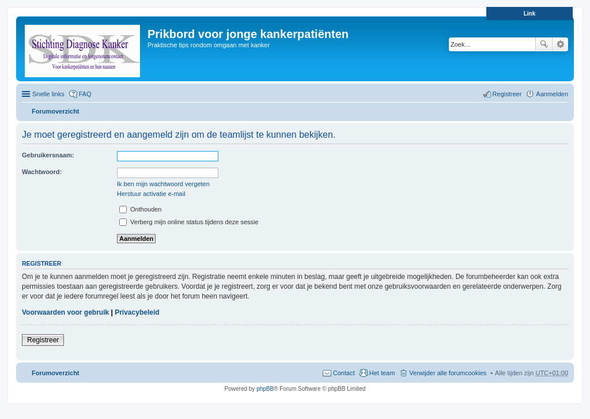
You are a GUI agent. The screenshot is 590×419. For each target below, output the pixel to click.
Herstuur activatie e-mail (151, 193)
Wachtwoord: (42, 171)
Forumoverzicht (56, 111)
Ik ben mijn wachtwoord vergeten (163, 183)
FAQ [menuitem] (85, 93)
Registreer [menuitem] (507, 93)
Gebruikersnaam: (48, 155)
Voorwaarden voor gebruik (65, 312)
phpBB (265, 389)
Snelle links (48, 93)
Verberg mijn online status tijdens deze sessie (189, 221)
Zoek (544, 44)
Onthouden (140, 209)
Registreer (43, 340)
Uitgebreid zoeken (560, 44)
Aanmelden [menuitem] (552, 93)
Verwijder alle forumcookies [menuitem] (447, 372)
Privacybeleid (137, 312)
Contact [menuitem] (344, 372)
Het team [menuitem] (382, 372)
